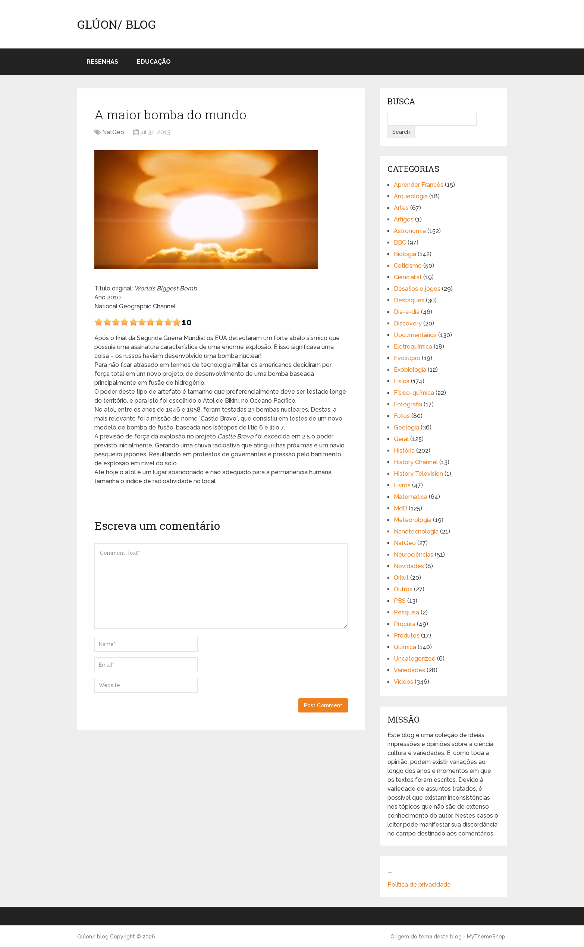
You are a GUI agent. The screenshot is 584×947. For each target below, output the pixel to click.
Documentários (415, 335)
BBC (400, 242)
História (404, 450)
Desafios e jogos (417, 288)
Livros (402, 485)
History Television (418, 473)
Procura (404, 623)
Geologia (406, 427)
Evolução (407, 358)
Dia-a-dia (407, 311)
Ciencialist (408, 277)
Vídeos (403, 681)
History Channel (416, 462)
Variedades (409, 670)
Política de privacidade (419, 884)
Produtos (407, 635)
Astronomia (410, 231)
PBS (400, 600)
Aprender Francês (418, 184)
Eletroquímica (413, 346)
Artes (401, 207)
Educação (154, 61)
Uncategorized (415, 658)
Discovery (408, 323)
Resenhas (102, 61)
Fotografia (408, 404)
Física (401, 381)
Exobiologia (410, 369)
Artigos (404, 219)
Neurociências (413, 554)
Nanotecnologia (416, 531)
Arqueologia (411, 196)
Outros (403, 589)
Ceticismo (408, 265)
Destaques (409, 300)
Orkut (401, 577)
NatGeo (113, 132)
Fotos (402, 415)
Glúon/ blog (116, 24)
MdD (400, 508)
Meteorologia (412, 519)
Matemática (410, 496)
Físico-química (414, 392)
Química (405, 647)
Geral (401, 439)
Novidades (409, 566)
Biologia (405, 254)
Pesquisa (406, 612)
